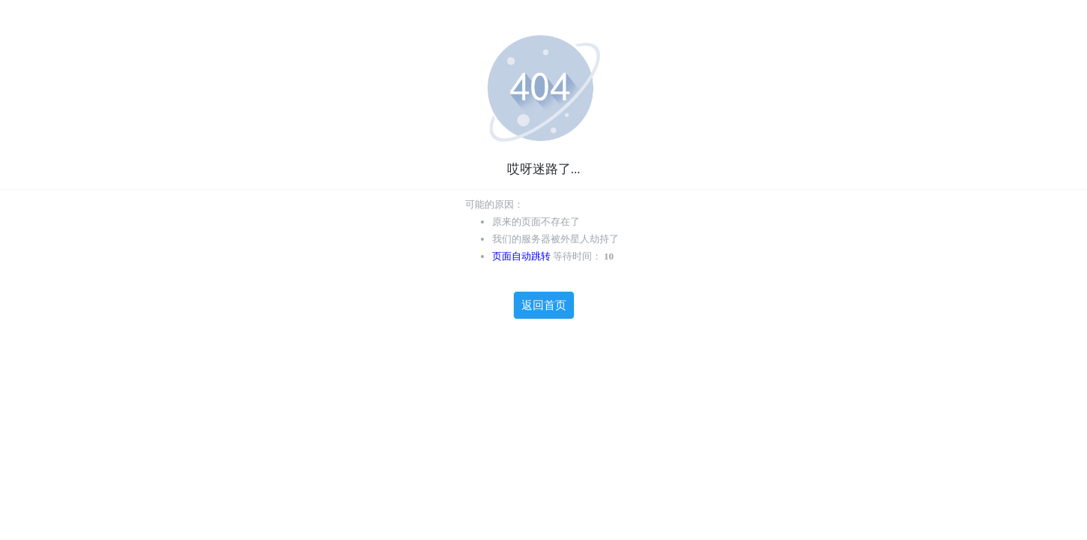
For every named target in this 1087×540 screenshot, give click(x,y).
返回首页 (543, 305)
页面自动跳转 (521, 256)
